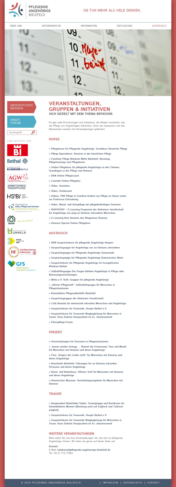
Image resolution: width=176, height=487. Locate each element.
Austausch (159, 26)
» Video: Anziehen (59, 186)
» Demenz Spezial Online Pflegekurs (69, 223)
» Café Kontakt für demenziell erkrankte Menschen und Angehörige (87, 303)
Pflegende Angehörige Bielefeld (32, 11)
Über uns (16, 26)
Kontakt (153, 483)
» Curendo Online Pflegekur (64, 181)
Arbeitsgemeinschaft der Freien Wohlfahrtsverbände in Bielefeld (17, 177)
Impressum (110, 483)
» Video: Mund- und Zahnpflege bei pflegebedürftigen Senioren (85, 204)
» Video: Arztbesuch (60, 191)
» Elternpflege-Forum (61, 322)
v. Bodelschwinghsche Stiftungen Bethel (17, 161)
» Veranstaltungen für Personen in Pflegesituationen (78, 341)
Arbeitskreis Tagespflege (17, 187)
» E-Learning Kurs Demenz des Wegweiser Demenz (78, 218)
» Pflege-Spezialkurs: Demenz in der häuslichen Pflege (80, 154)
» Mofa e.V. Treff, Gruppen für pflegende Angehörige (79, 280)
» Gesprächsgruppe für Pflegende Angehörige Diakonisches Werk (86, 258)
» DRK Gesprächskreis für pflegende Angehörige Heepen (81, 243)
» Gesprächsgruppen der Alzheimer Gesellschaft (76, 298)
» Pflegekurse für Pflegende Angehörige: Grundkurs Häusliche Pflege (88, 149)
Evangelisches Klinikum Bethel (17, 168)
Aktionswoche (51, 26)
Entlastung (124, 26)
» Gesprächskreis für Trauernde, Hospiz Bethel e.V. (78, 308)
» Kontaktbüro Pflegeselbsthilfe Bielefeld (72, 293)
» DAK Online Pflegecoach (64, 176)
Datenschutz (133, 483)
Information (89, 26)
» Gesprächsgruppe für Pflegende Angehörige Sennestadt (81, 253)
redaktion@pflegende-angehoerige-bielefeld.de (83, 450)
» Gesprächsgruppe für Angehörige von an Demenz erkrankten (84, 248)
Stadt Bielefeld (17, 150)
